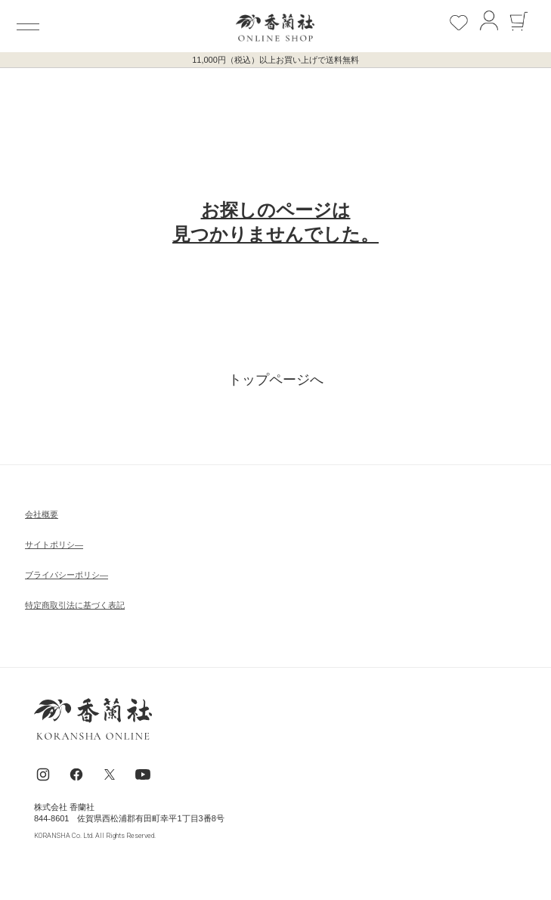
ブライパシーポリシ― (66, 574)
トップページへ (275, 379)
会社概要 (41, 514)
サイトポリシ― (54, 544)
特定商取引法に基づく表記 (75, 605)
